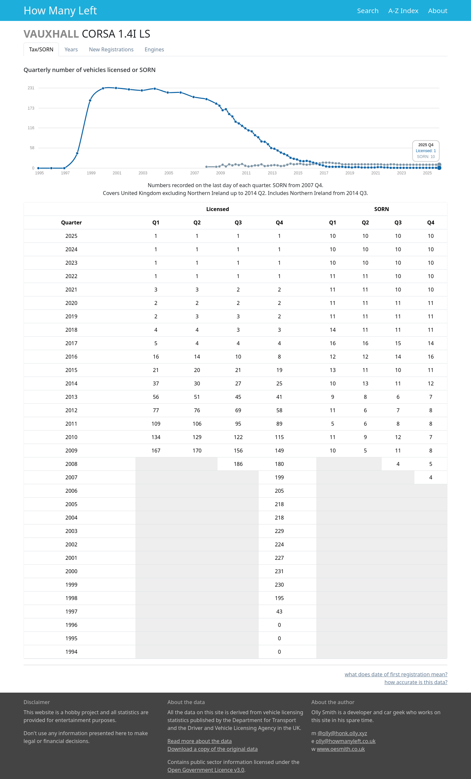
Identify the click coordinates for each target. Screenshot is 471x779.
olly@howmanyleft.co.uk (345, 741)
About (437, 10)
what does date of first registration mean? (396, 674)
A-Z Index (403, 10)
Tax (41, 49)
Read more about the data (199, 741)
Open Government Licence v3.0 (205, 769)
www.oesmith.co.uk (341, 748)
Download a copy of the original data (212, 748)
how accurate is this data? (415, 682)
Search (368, 10)
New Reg (111, 49)
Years (71, 49)
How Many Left (60, 10)
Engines (154, 49)
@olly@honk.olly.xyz (342, 733)
